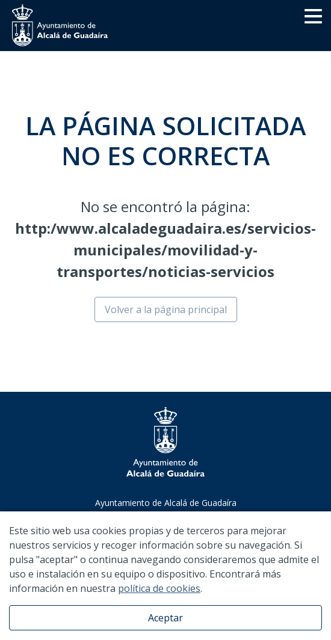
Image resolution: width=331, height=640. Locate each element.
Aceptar (165, 617)
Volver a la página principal (166, 309)
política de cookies (159, 588)
